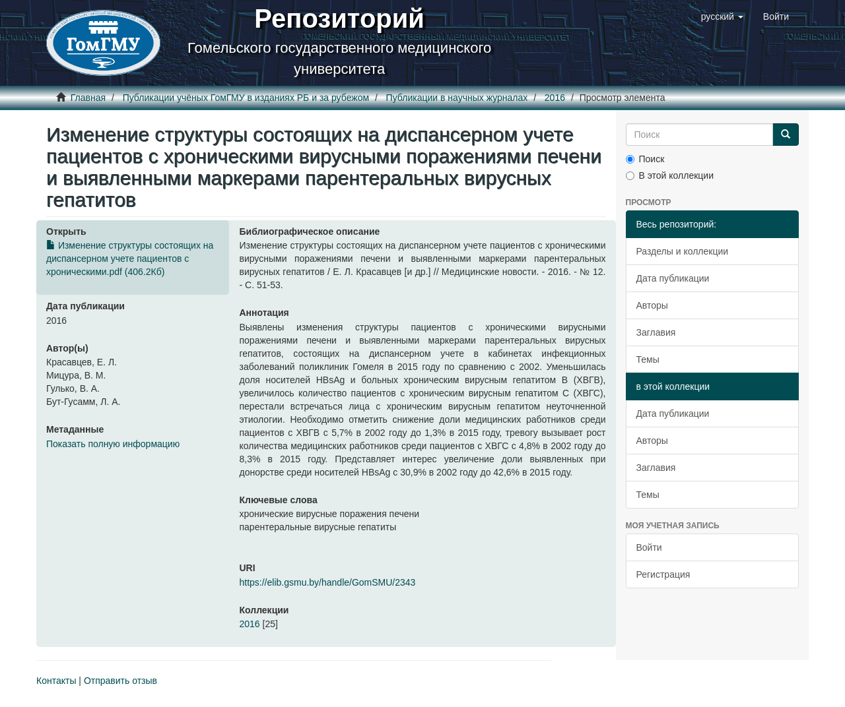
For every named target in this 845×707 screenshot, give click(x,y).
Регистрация (663, 574)
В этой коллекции (670, 175)
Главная (88, 97)
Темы (647, 359)
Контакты (56, 680)
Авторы (652, 305)
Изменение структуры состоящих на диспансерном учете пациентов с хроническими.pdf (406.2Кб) (129, 258)
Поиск (645, 159)
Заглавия (656, 332)
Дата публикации (673, 278)
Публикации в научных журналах (457, 97)
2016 (555, 97)
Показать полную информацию (113, 444)
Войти (649, 547)
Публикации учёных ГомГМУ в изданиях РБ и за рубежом (246, 97)
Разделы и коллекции (682, 251)
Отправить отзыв (120, 680)
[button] (722, 16)
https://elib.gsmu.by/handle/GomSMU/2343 (327, 582)
